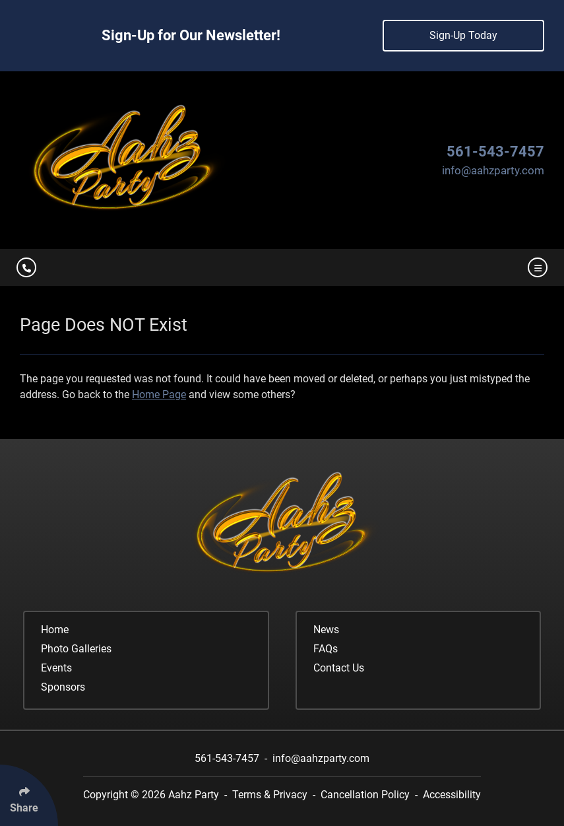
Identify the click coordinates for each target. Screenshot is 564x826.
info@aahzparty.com (493, 170)
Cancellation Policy (365, 794)
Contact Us (338, 668)
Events (56, 668)
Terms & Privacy (269, 794)
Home (55, 629)
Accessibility (452, 794)
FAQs (325, 648)
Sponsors (63, 687)
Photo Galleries (76, 648)
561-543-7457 (495, 151)
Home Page (159, 394)
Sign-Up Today (463, 35)
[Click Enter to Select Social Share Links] (29, 795)
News (326, 629)
